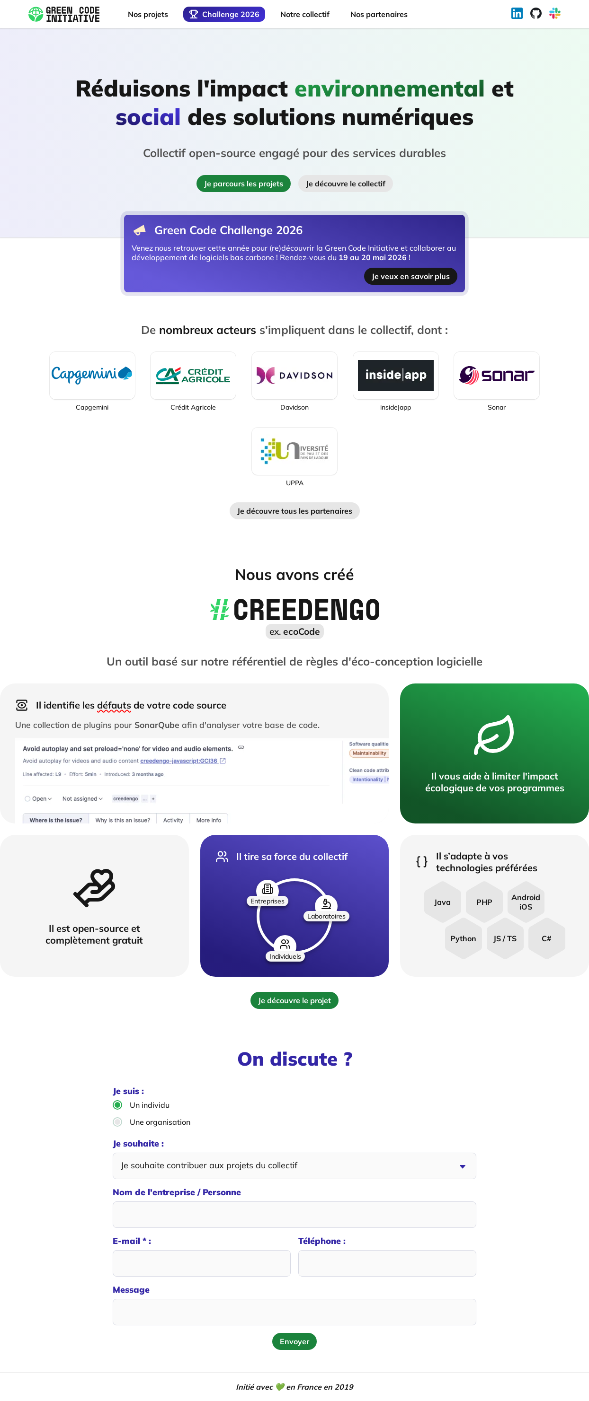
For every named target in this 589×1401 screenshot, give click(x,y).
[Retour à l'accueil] (63, 14)
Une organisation (151, 1122)
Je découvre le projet (294, 1000)
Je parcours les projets (243, 183)
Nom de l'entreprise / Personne (294, 1207)
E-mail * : (202, 1256)
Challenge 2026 (224, 14)
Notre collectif (305, 14)
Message (294, 1304)
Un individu (141, 1105)
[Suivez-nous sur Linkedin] (517, 14)
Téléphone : (387, 1256)
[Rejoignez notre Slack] (555, 14)
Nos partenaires (379, 14)
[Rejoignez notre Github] (536, 14)
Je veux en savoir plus (411, 276)
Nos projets (148, 14)
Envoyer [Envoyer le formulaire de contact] (294, 1341)
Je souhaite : (294, 1158)
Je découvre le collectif (345, 183)
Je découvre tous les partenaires (294, 511)
